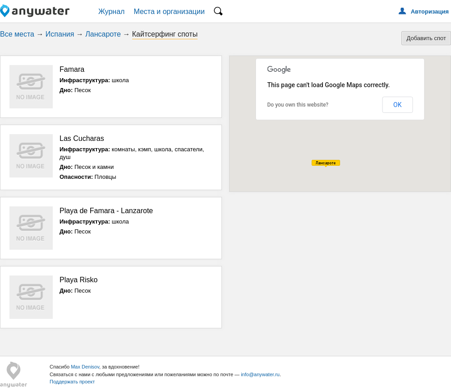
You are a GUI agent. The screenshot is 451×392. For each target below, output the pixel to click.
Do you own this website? (298, 105)
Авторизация (430, 11)
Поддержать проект (72, 381)
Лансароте (103, 34)
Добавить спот (426, 38)
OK (397, 104)
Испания (60, 34)
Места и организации (169, 11)
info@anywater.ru (260, 374)
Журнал (111, 11)
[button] (326, 164)
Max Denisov (85, 366)
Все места (17, 34)
